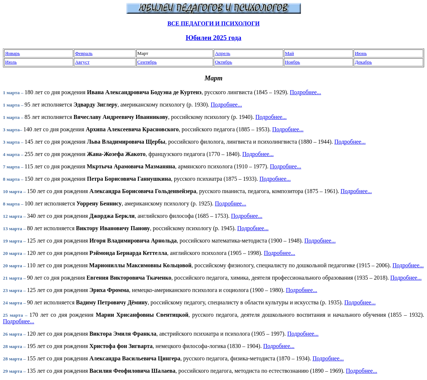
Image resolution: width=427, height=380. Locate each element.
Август (82, 62)
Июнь (361, 53)
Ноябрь (292, 62)
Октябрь (223, 62)
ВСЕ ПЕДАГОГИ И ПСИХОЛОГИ (214, 23)
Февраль (83, 53)
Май (289, 53)
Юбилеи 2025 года (213, 37)
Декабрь (363, 62)
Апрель (222, 53)
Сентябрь (147, 62)
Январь (12, 53)
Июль (11, 62)
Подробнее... (305, 92)
